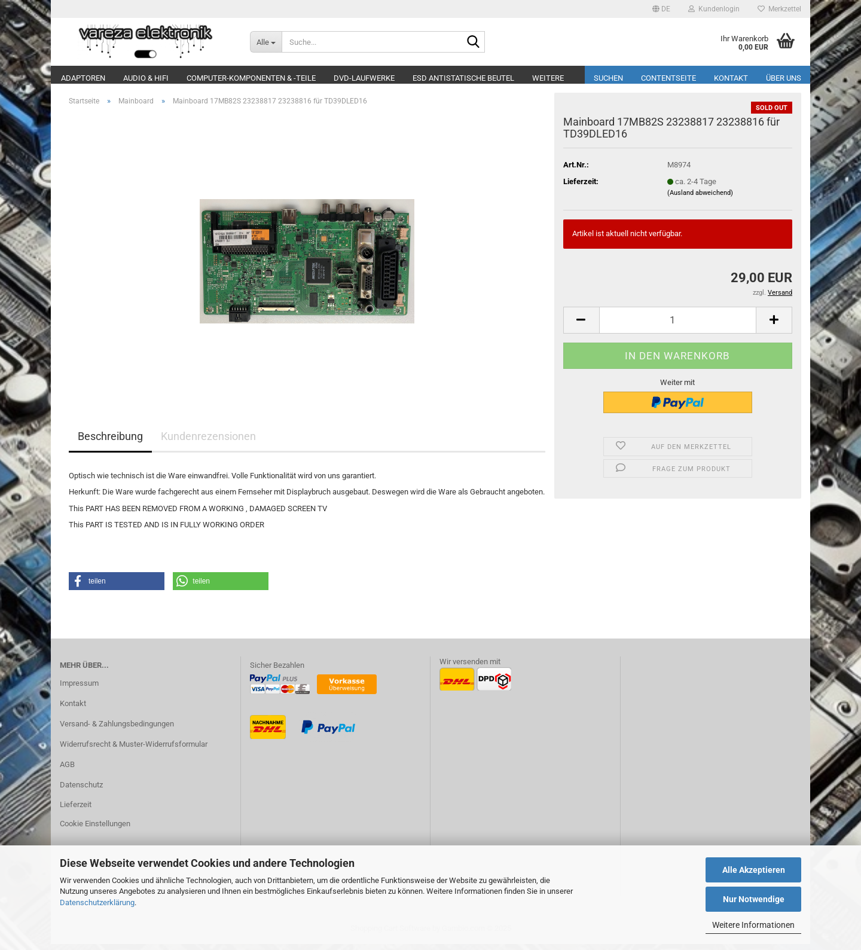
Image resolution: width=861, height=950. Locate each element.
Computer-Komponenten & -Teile (251, 78)
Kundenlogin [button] (714, 9)
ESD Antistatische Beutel (463, 78)
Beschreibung (110, 442)
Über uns (783, 78)
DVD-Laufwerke (364, 78)
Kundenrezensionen (208, 442)
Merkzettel (779, 9)
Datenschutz (81, 790)
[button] (661, 9)
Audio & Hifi (146, 78)
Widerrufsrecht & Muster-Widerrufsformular (133, 750)
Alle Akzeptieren (753, 870)
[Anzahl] (677, 326)
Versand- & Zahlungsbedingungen (117, 729)
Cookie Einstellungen (95, 829)
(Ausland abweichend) (700, 199)
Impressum (79, 689)
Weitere (548, 78)
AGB (67, 770)
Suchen (608, 78)
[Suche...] (266, 42)
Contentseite (668, 78)
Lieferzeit (75, 810)
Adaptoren (83, 78)
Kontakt (731, 78)
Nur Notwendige (753, 899)
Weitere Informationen (753, 925)
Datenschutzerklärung (97, 902)
